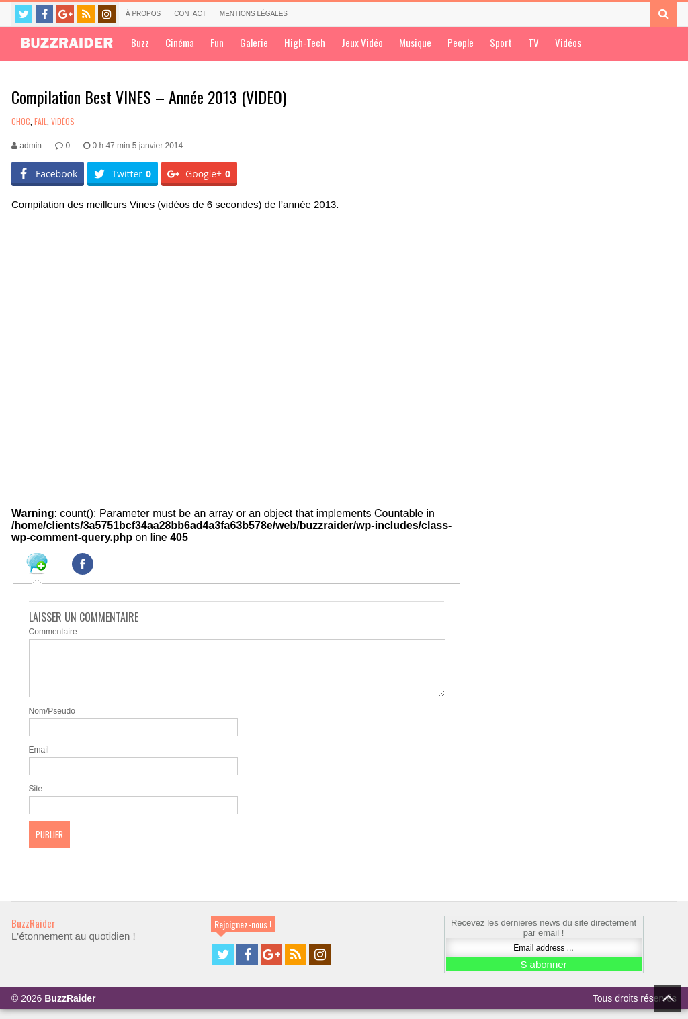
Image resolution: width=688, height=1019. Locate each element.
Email (39, 760)
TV (533, 42)
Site (36, 799)
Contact (190, 13)
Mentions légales (254, 13)
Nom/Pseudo (52, 721)
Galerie (254, 42)
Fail (40, 121)
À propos (143, 13)
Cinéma (179, 42)
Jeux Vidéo (362, 42)
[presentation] (36, 566)
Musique (415, 42)
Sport (501, 42)
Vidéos (568, 42)
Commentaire (53, 631)
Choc (20, 121)
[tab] (36, 566)
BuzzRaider (33, 933)
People (460, 42)
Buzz (140, 42)
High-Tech (304, 42)
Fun (217, 42)
